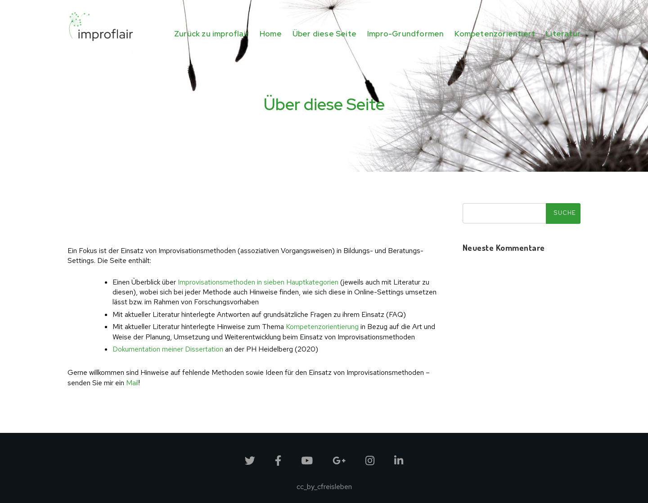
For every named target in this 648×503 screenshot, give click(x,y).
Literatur (563, 34)
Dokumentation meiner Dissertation (167, 349)
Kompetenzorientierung (322, 326)
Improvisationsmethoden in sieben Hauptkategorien (258, 282)
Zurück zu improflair (211, 34)
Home (271, 34)
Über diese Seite (324, 34)
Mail (132, 382)
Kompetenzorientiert (494, 34)
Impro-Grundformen (405, 34)
